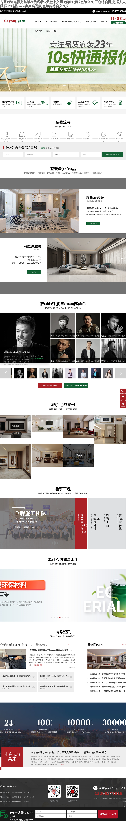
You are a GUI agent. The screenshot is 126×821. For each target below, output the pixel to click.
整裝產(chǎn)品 (51, 21)
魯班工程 (104, 21)
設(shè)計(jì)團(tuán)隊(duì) (71, 21)
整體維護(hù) (97, 173)
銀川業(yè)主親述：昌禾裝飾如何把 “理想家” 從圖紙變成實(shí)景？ (17, 676)
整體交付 (87, 173)
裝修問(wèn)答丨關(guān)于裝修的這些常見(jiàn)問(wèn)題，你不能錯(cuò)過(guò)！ (108, 687)
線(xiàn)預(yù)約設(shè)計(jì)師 (76, 385)
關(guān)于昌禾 (52, 31)
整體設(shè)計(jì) (30, 173)
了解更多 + (93, 223)
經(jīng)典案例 (91, 21)
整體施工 (41, 173)
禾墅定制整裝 (32, 246)
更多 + (70, 644)
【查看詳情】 (38, 665)
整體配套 (50, 173)
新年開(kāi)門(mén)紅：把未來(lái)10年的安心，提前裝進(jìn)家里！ (55, 676)
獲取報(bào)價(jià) (108, 815)
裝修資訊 (63, 632)
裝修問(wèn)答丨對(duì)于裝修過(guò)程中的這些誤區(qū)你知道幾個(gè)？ (108, 683)
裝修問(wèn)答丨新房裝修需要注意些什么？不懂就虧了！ (107, 674)
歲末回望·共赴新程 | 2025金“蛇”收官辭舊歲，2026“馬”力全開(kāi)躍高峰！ (17, 686)
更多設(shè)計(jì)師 (50, 385)
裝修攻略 (41, 644)
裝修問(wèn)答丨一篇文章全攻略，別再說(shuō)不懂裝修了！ (107, 691)
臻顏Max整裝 (95, 197)
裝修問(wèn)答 (96, 644)
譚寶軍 (17, 351)
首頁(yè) (38, 21)
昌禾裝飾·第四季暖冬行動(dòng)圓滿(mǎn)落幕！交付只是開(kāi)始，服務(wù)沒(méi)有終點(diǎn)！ (52, 650)
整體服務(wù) (77, 173)
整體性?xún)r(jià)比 (63, 173)
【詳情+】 (62, 764)
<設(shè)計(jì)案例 (37, 358)
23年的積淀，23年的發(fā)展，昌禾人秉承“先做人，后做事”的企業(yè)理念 (69, 752)
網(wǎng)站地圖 (5, 801)
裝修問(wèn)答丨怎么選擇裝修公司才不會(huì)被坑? (107, 679)
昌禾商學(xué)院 (29, 797)
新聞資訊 (38, 31)
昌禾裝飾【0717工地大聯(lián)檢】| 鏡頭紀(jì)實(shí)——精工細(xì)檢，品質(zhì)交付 (55, 686)
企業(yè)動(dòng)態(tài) (14, 644)
